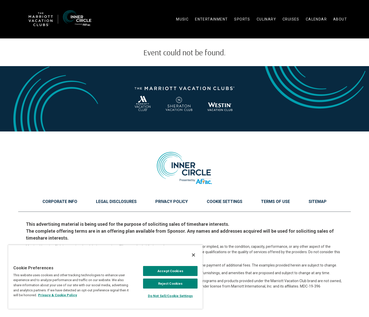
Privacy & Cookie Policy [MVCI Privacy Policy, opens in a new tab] (57, 295)
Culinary (266, 19)
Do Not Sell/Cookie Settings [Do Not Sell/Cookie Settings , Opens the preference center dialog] (170, 296)
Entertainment (211, 19)
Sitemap (318, 202)
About (340, 19)
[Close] (193, 255)
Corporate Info (59, 202)
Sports (242, 19)
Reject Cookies (170, 283)
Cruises (291, 19)
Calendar (316, 19)
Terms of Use (275, 202)
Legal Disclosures (116, 202)
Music (182, 19)
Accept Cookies (170, 271)
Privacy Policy (171, 202)
